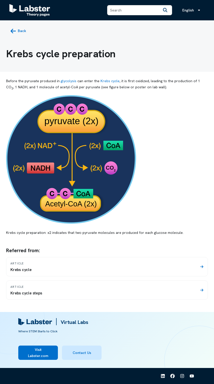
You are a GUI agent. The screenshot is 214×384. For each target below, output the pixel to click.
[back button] (18, 31)
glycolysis (68, 81)
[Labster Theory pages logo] (29, 10)
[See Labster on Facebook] (172, 376)
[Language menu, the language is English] (192, 10)
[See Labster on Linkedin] (163, 376)
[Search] (165, 10)
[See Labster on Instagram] (182, 376)
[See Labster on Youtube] (192, 376)
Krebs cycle (110, 81)
